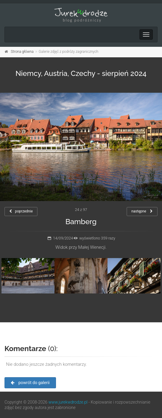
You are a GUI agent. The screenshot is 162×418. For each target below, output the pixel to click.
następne (142, 211)
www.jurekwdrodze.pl (68, 402)
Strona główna (22, 52)
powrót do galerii (30, 382)
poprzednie (21, 211)
